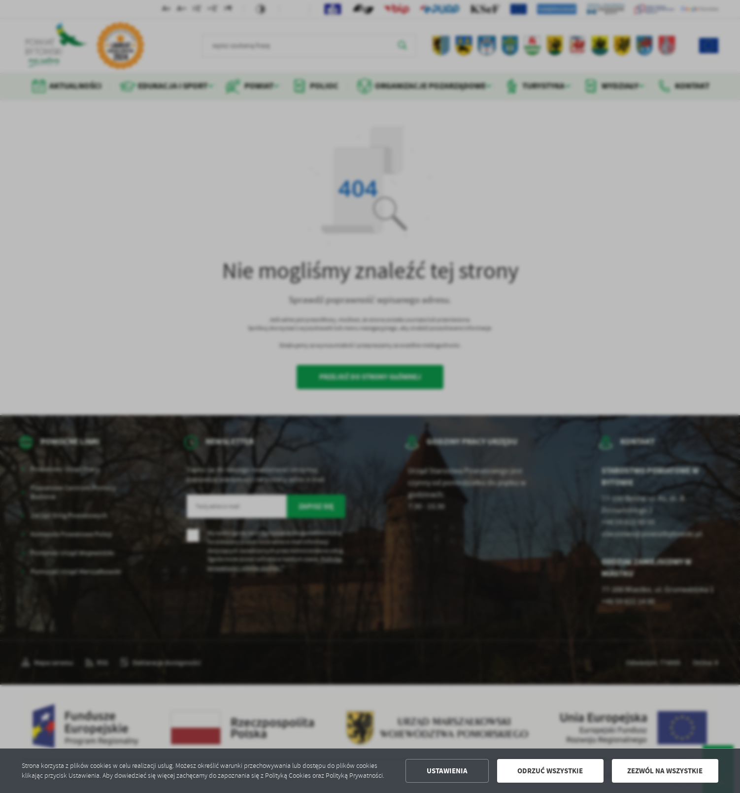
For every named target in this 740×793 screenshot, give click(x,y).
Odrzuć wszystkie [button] (550, 771)
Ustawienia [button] (447, 771)
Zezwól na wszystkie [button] (665, 771)
